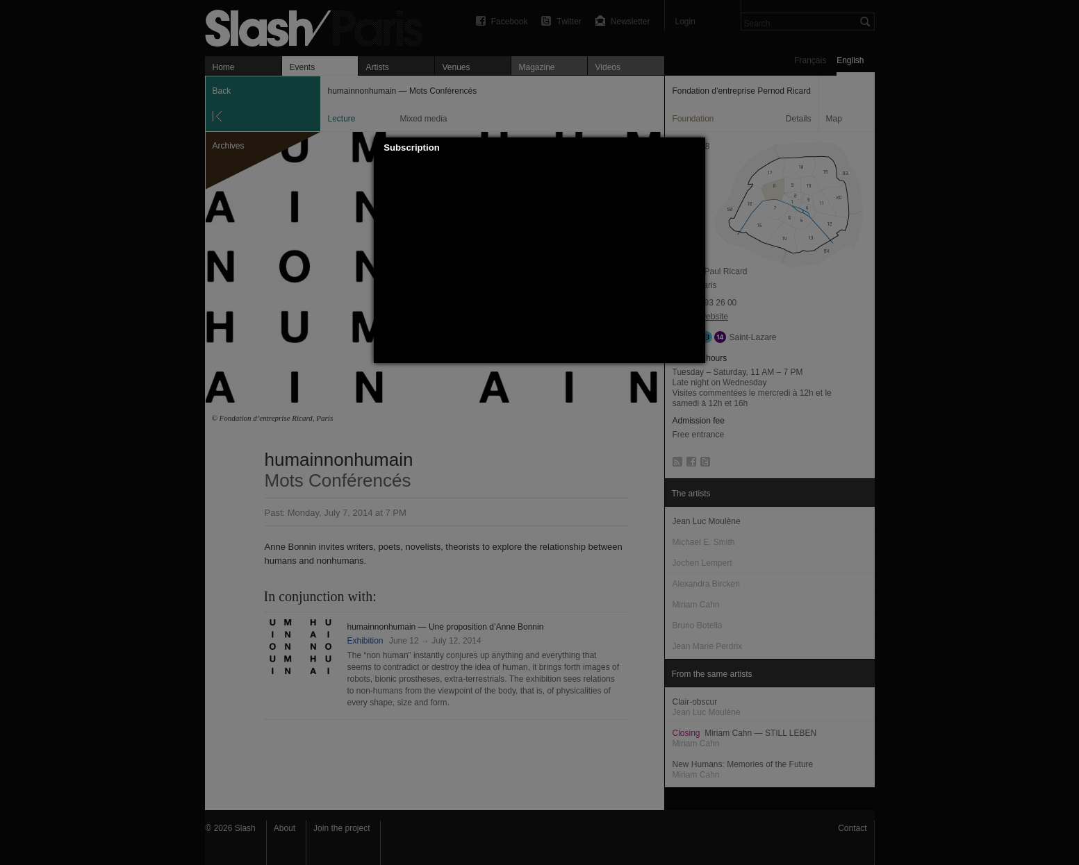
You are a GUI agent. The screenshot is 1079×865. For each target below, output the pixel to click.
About (284, 828)
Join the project (341, 828)
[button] (695, 147)
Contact (852, 828)
